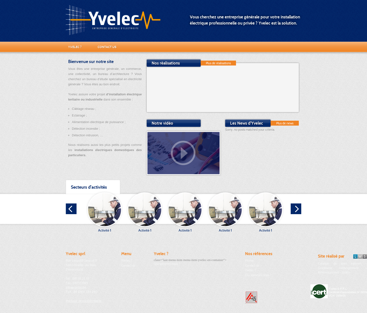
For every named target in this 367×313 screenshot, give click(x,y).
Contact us (107, 47)
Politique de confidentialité (84, 301)
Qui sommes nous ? (167, 264)
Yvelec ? (75, 47)
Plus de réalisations (218, 63)
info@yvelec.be (76, 287)
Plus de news (284, 123)
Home (249, 260)
